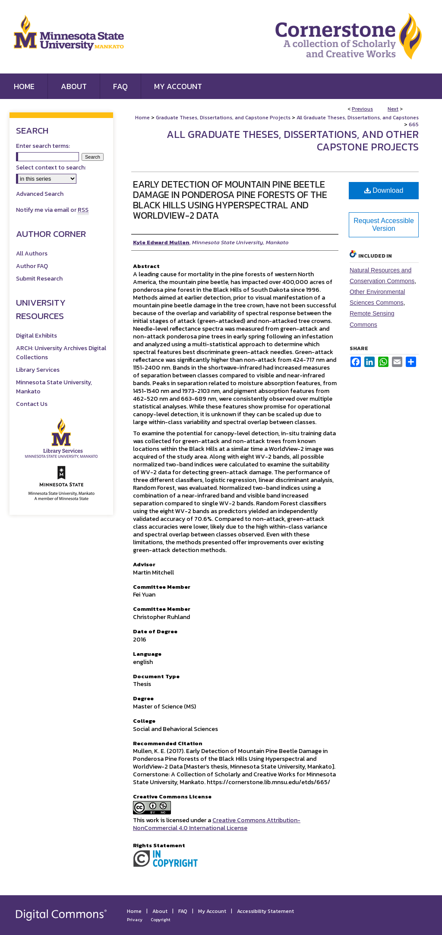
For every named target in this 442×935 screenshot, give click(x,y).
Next (393, 109)
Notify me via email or (52, 209)
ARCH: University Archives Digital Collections (61, 353)
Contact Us (31, 403)
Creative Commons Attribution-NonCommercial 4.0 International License (216, 824)
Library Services (38, 369)
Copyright (160, 919)
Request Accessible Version (384, 224)
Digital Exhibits (36, 335)
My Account (212, 911)
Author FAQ (32, 266)
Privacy (134, 919)
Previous (362, 109)
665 (414, 124)
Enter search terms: (43, 145)
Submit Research (39, 278)
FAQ (182, 911)
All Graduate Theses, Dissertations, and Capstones (358, 117)
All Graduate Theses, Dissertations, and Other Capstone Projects (293, 140)
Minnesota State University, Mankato (54, 387)
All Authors (31, 253)
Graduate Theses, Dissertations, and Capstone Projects (223, 117)
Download (384, 190)
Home (142, 117)
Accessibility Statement (265, 911)
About (159, 911)
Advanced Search (39, 193)
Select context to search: (51, 167)
